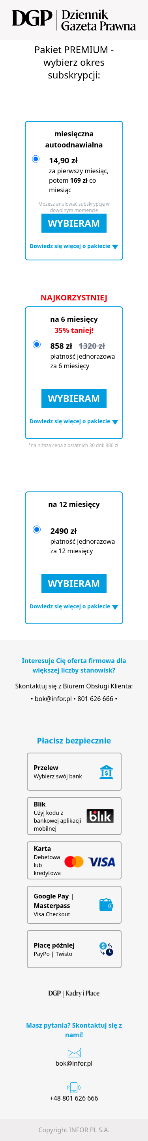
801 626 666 (95, 698)
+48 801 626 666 (74, 1098)
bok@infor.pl (53, 698)
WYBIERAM (74, 222)
